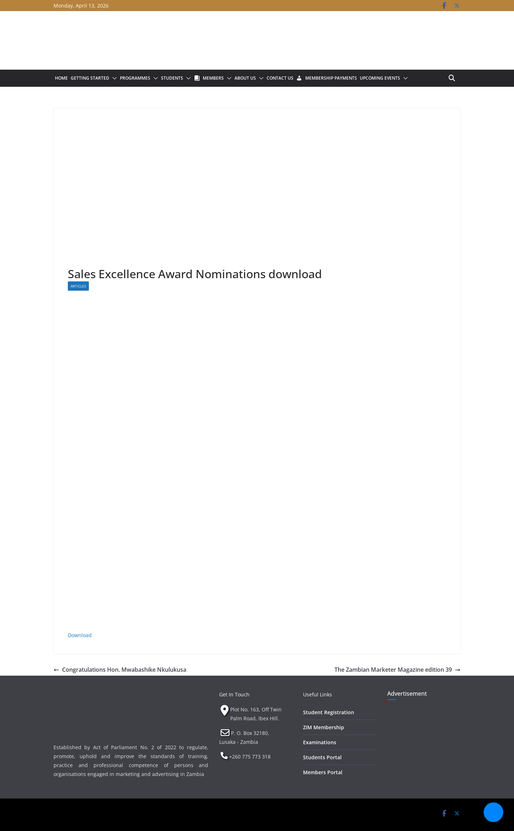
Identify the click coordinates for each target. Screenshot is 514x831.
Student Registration (328, 712)
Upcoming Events (380, 78)
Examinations (319, 742)
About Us (245, 78)
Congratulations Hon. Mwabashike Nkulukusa (120, 670)
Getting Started (90, 78)
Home (61, 78)
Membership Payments (331, 78)
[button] (113, 78)
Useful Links (317, 694)
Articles (78, 286)
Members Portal (322, 772)
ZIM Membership (323, 727)
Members (213, 78)
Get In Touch (234, 694)
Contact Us (280, 78)
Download (80, 635)
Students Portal (322, 757)
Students (172, 78)
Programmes (135, 78)
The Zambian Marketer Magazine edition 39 (397, 670)
